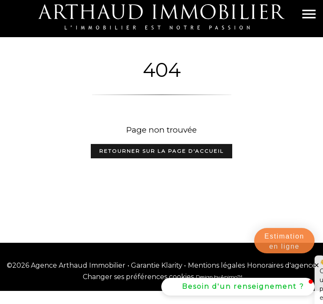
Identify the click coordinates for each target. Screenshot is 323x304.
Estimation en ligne (284, 241)
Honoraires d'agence (281, 265)
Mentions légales (216, 265)
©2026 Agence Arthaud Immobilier (66, 265)
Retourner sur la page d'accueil (161, 151)
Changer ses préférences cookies (138, 277)
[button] (238, 287)
